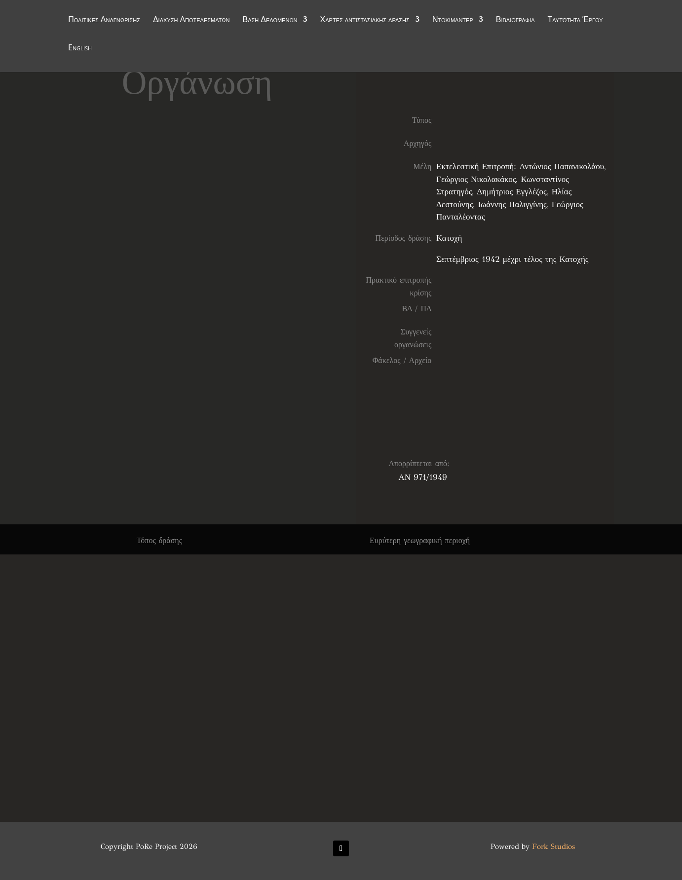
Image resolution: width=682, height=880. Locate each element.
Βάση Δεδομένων (269, 20)
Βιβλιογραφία (515, 20)
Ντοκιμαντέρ (452, 20)
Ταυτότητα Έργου (575, 20)
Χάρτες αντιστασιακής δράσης (365, 20)
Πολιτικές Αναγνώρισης (104, 20)
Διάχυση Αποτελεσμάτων (191, 20)
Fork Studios (553, 846)
